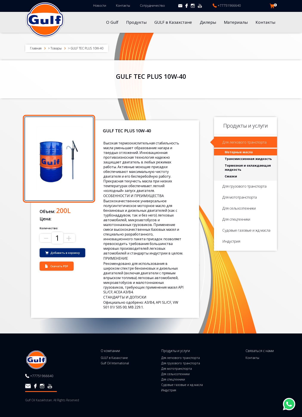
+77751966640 (229, 5)
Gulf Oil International (115, 363)
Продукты (136, 22)
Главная (36, 48)
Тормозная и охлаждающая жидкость (248, 167)
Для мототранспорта (239, 197)
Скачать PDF (59, 266)
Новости (99, 5)
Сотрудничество (152, 5)
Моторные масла (239, 152)
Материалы (236, 22)
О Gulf (112, 22)
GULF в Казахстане (173, 22)
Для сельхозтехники (239, 208)
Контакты (123, 5)
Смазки (231, 176)
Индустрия (231, 241)
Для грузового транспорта (244, 186)
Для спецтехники (236, 219)
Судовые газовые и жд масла (246, 230)
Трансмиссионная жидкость (248, 159)
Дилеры (208, 22)
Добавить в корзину (65, 253)
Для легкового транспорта (244, 142)
